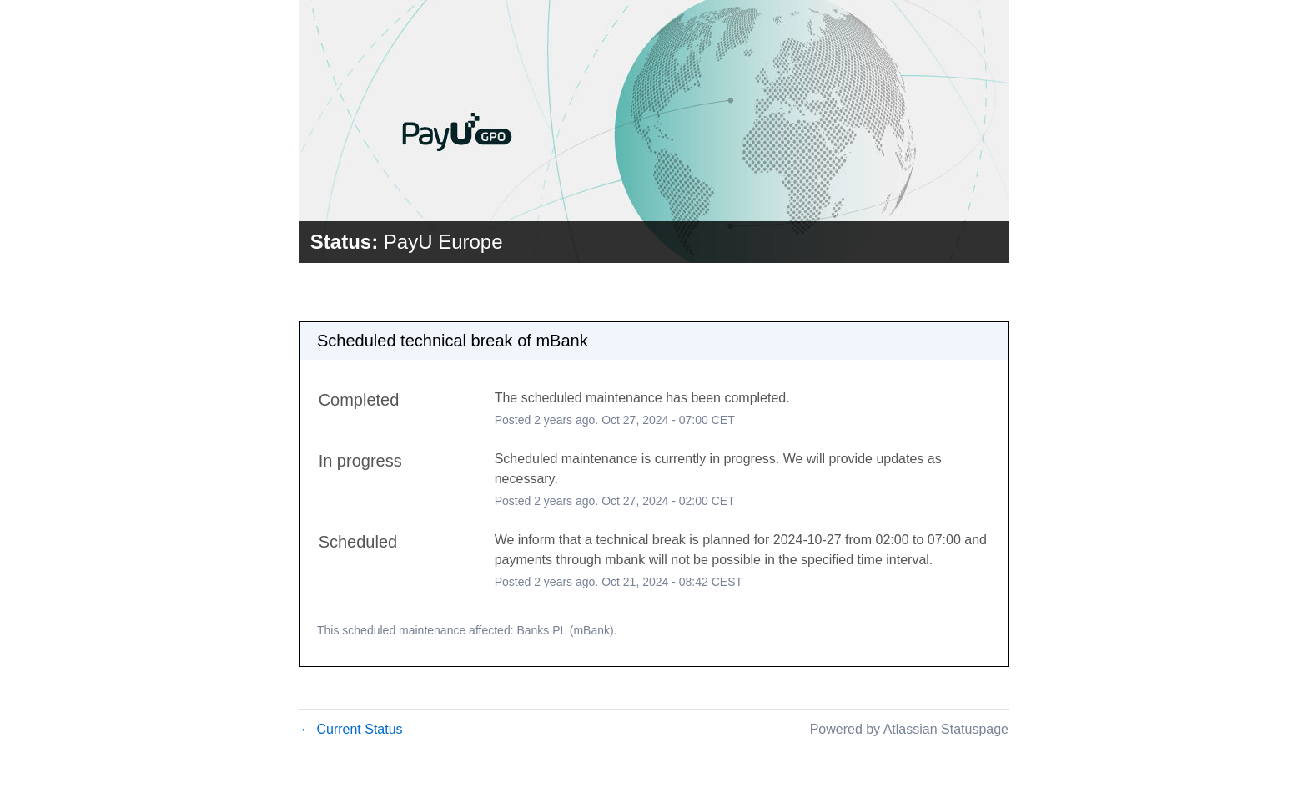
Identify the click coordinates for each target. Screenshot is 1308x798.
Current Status (351, 729)
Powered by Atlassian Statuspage (909, 729)
